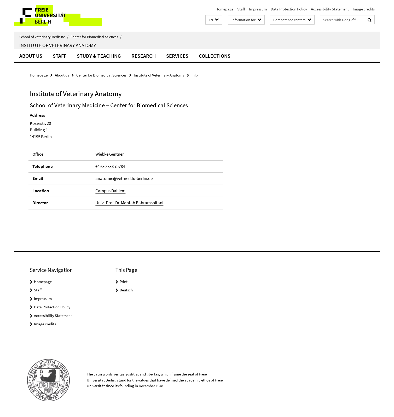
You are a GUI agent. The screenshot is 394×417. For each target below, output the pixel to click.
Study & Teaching (99, 55)
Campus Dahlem (110, 190)
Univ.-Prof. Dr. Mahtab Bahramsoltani (129, 202)
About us (30, 55)
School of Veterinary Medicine (43, 37)
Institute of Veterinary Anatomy (57, 45)
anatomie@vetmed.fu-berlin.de (124, 178)
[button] (213, 20)
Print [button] (124, 281)
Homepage (224, 9)
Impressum (258, 9)
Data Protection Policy (289, 9)
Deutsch (126, 289)
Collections (214, 55)
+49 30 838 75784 (110, 166)
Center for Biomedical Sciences (96, 37)
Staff (241, 9)
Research (143, 55)
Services (177, 55)
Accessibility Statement (330, 9)
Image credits (364, 9)
